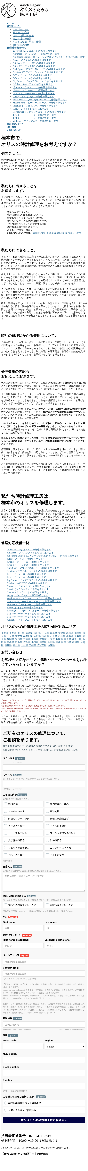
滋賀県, (35, 639)
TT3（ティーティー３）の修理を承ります (34, 118)
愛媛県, (59, 642)
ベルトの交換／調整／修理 (27, 41)
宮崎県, (33, 645)
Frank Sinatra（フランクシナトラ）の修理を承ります (40, 99)
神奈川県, (28, 636)
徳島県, (43, 642)
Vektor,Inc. (6, 1163)
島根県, (11, 642)
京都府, (43, 639)
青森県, (13, 633)
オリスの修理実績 (18, 1113)
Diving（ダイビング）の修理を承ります (33, 96)
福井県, (62, 636)
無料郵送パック (15, 1035)
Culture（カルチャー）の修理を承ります (34, 93)
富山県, (45, 636)
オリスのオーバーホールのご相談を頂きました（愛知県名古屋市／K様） (45, 1126)
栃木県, (70, 633)
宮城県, (29, 633)
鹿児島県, (42, 645)
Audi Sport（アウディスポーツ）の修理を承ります (39, 69)
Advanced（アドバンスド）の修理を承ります (36, 54)
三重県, (27, 639)
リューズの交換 (21, 32)
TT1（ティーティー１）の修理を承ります (34, 115)
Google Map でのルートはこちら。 (21, 844)
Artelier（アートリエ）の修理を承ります (34, 63)
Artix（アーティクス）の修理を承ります (34, 66)
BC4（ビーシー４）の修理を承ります (32, 78)
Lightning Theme (36, 1161)
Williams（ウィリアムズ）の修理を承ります (35, 121)
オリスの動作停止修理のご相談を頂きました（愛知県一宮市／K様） (43, 1132)
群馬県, (78, 633)
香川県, (51, 642)
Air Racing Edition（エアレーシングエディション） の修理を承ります (49, 57)
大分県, (25, 645)
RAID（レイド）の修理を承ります (31, 109)
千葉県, (11, 636)
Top (3, 1168)
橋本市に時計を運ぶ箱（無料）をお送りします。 (58, 233)
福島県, (54, 633)
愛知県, (19, 639)
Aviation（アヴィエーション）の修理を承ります (38, 72)
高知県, (68, 642)
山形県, (45, 633)
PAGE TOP (10, 1168)
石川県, (54, 636)
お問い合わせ (14, 1041)
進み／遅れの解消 (22, 38)
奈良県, (68, 639)
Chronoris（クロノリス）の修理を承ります (35, 87)
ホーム (10, 1025)
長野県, (78, 636)
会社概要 (11, 1038)
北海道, (5, 633)
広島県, (27, 642)
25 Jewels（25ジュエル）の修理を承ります (35, 51)
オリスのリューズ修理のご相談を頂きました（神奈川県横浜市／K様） (44, 1144)
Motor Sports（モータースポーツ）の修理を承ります (40, 102)
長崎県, (8, 645)
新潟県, (37, 636)
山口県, (35, 642)
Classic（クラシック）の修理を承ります (33, 90)
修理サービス (14, 1028)
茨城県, (62, 633)
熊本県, (16, 645)
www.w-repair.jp (15, 1081)
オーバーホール (21, 29)
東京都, (19, 636)
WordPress (18, 1161)
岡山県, (19, 642)
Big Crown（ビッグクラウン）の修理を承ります (38, 81)
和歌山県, (77, 639)
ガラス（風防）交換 (23, 35)
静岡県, (11, 639)
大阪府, (51, 639)
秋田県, (37, 633)
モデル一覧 (13, 1031)
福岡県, (76, 642)
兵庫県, (59, 639)
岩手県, (21, 633)
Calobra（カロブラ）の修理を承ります (33, 84)
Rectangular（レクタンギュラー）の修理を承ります (39, 112)
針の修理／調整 (21, 44)
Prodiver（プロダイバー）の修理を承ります (35, 105)
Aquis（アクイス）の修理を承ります (32, 60)
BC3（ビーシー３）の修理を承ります (32, 75)
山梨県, (70, 636)
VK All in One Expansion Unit (61, 1161)
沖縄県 (51, 645)
